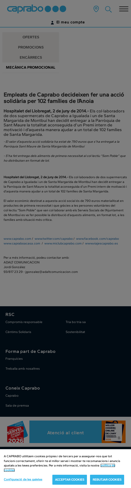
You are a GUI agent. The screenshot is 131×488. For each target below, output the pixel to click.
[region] (65, 468)
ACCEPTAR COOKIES (69, 479)
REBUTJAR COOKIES (107, 479)
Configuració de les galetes (23, 479)
